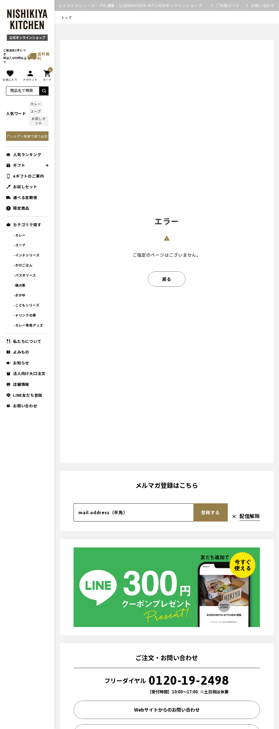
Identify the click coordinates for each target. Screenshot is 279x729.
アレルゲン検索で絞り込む (27, 136)
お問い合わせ (263, 5)
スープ (36, 111)
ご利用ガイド (228, 5)
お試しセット (39, 120)
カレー (36, 103)
